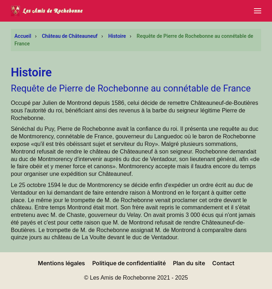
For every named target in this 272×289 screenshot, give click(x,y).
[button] (257, 11)
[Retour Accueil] (47, 11)
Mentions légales (61, 263)
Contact (223, 263)
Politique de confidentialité (129, 263)
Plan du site (189, 263)
